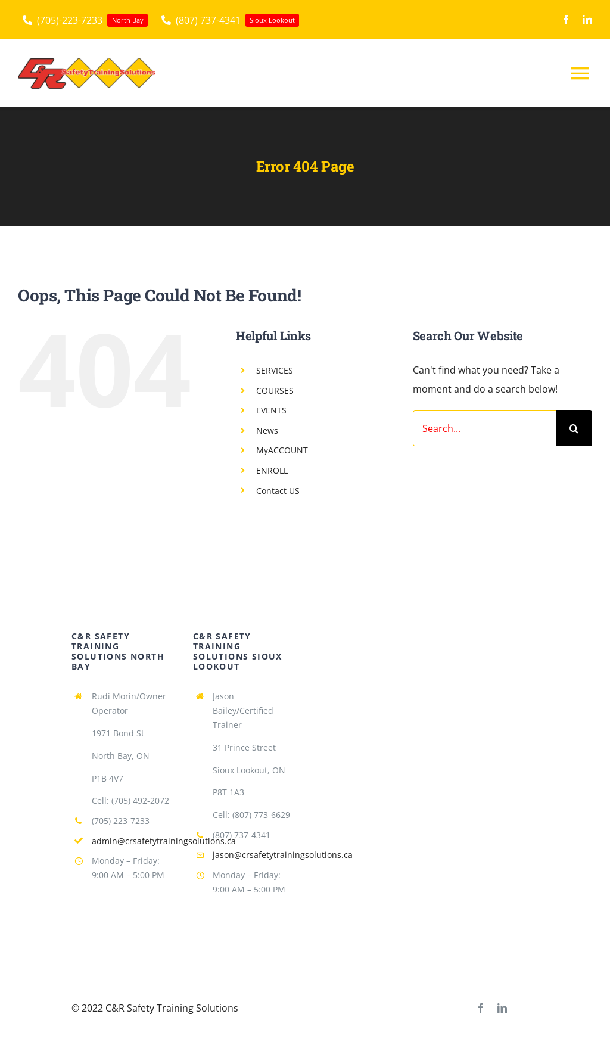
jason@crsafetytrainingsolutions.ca (283, 854)
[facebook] (566, 19)
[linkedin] (587, 19)
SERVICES (274, 370)
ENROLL (272, 470)
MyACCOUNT (282, 450)
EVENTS (271, 410)
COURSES (275, 390)
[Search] (574, 428)
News (267, 430)
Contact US (278, 490)
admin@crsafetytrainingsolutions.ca (164, 841)
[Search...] (484, 428)
